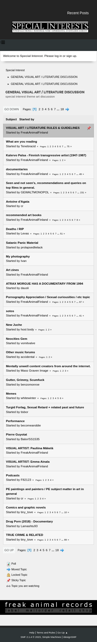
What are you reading (21, 141)
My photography (18, 256)
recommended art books (23, 215)
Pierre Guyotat (16, 434)
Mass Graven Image (34, 370)
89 (65, 539)
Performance (15, 421)
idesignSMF (70, 637)
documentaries (17, 169)
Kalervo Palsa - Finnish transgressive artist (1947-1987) (46, 155)
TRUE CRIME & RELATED (24, 535)
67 (80, 302)
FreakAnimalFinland (34, 132)
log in (58, 56)
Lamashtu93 (29, 526)
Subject (11, 119)
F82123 (26, 480)
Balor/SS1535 (30, 439)
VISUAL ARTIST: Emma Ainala (27, 461)
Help (31, 632)
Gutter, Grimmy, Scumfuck (25, 380)
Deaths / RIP (15, 229)
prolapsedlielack (32, 247)
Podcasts (13, 475)
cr (22, 206)
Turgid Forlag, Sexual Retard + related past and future (45, 407)
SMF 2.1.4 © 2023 (31, 637)
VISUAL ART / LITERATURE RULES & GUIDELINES (43, 128)
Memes (11, 393)
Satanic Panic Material (22, 243)
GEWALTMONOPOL (35, 192)
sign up (71, 56)
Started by (26, 119)
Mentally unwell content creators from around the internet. (48, 366)
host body (27, 329)
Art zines (12, 270)
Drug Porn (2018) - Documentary (29, 521)
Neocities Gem (16, 339)
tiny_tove (27, 512)
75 (68, 146)
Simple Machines (51, 637)
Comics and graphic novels (26, 507)
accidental (27, 357)
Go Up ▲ (62, 632)
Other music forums (20, 352)
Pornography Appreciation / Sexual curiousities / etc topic (48, 297)
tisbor (24, 412)
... (58, 109)
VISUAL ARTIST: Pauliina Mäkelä (29, 448)
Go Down (11, 109)
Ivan (23, 261)
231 (82, 192)
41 (80, 315)
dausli (25, 288)
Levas (25, 233)
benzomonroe (30, 384)
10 (65, 512)
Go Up (9, 550)
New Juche (14, 325)
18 (62, 109)
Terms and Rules (46, 632)
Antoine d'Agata (17, 201)
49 (80, 174)
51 (61, 233)
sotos (10, 311)
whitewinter (28, 398)
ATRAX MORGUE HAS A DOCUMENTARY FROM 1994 (44, 283)
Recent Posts (78, 13)
